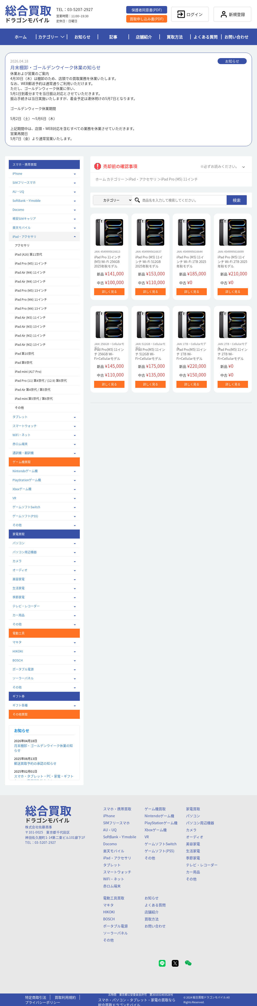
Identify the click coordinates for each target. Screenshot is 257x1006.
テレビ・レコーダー (26, 606)
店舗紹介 (144, 37)
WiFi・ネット (22, 435)
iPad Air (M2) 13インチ (30, 344)
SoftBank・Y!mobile (27, 200)
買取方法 (175, 37)
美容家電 (19, 579)
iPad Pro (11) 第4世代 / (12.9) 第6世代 (41, 380)
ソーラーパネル (23, 678)
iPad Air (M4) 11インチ (30, 272)
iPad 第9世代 (23, 362)
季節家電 (19, 597)
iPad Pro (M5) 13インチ (31, 290)
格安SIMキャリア (24, 218)
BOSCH (18, 660)
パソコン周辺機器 (25, 552)
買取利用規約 (65, 997)
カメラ (17, 561)
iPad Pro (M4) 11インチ (31, 299)
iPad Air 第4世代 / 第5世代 (32, 389)
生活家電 (19, 588)
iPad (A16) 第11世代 (28, 254)
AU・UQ (18, 191)
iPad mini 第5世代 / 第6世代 (34, 398)
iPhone (17, 173)
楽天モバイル (22, 227)
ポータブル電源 (23, 669)
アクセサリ (22, 245)
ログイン (190, 14)
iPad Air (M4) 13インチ (30, 281)
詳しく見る (109, 291)
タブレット (20, 417)
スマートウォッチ (25, 426)
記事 (113, 37)
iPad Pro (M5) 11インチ (31, 263)
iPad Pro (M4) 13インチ (31, 308)
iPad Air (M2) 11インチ (30, 335)
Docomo (18, 209)
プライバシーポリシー (42, 1002)
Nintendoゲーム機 (25, 471)
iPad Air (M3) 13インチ (30, 326)
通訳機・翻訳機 (23, 453)
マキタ (17, 642)
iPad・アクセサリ (24, 236)
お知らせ (82, 37)
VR (14, 498)
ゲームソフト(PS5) (25, 516)
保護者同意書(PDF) (147, 9)
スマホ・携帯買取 (117, 808)
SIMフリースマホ (24, 182)
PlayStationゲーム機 (27, 480)
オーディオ (20, 570)
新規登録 (232, 14)
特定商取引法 (35, 997)
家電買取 (193, 808)
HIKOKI (18, 651)
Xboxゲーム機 (22, 489)
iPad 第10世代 (24, 353)
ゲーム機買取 (155, 808)
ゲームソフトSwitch (26, 507)
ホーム (21, 37)
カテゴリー (51, 37)
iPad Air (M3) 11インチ (30, 317)
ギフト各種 (20, 705)
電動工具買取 (113, 897)
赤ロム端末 (20, 444)
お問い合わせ (236, 37)
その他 (19, 407)
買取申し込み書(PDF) (147, 18)
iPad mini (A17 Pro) (28, 371)
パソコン (19, 543)
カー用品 (19, 615)
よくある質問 (206, 37)
